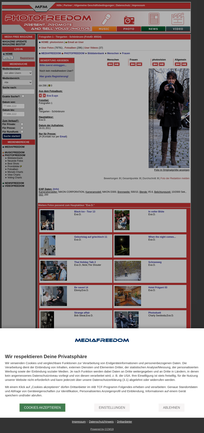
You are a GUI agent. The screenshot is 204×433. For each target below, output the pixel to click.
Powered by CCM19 (102, 429)
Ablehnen (171, 407)
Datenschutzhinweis (101, 421)
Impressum (79, 421)
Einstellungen (112, 407)
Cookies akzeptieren (42, 407)
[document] (102, 378)
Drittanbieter (124, 421)
